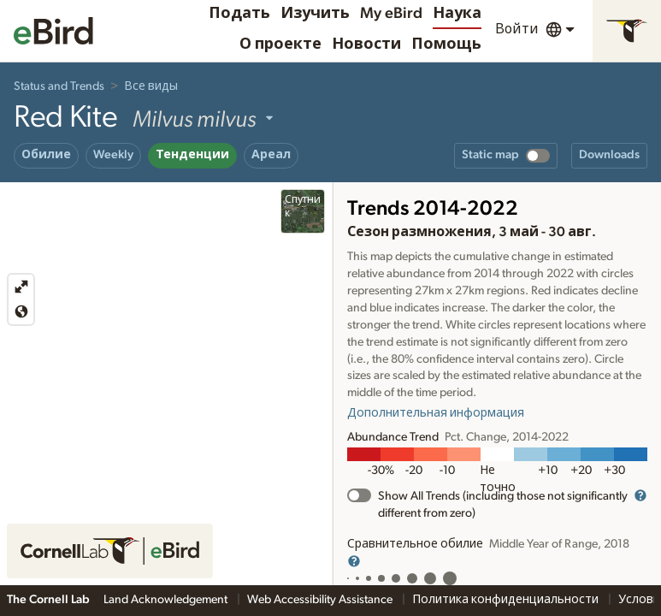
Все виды (151, 86)
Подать (239, 13)
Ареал (271, 155)
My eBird (391, 13)
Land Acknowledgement (166, 600)
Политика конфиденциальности (506, 600)
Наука (457, 13)
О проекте (280, 44)
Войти (517, 29)
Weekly (113, 155)
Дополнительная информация (435, 413)
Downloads (609, 155)
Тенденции (192, 155)
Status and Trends (59, 86)
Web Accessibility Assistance (321, 600)
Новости (366, 44)
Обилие (46, 155)
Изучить (315, 13)
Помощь (446, 44)
